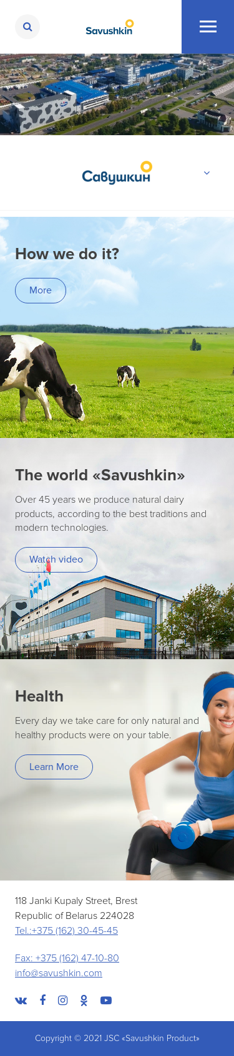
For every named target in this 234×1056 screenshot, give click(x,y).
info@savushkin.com (58, 973)
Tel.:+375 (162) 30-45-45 (66, 931)
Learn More (54, 767)
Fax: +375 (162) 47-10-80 (67, 958)
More (40, 290)
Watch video (56, 559)
